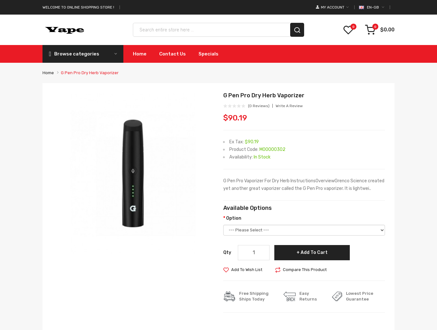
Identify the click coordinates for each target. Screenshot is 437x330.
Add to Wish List (246, 269)
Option (233, 218)
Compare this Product (305, 269)
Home (48, 72)
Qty (227, 252)
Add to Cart (314, 252)
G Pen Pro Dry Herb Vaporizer (90, 72)
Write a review (289, 106)
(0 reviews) (259, 106)
